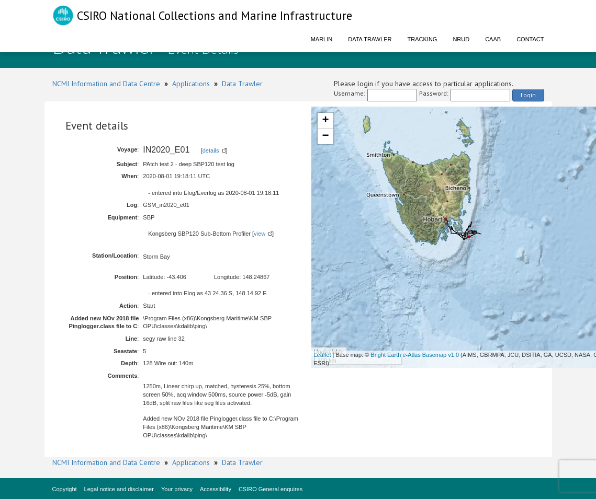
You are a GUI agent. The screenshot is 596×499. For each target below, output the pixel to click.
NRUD (461, 39)
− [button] (325, 136)
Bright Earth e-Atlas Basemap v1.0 (414, 355)
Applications (191, 83)
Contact (530, 39)
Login (528, 95)
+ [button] (325, 121)
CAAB (493, 39)
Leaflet (322, 355)
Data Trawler (369, 39)
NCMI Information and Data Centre (106, 83)
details (211, 150)
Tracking (422, 39)
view (259, 233)
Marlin (322, 39)
